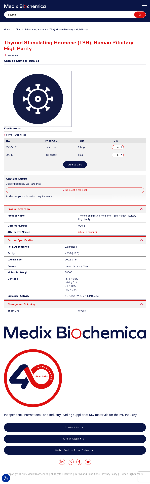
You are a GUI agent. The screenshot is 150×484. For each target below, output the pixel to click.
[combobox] (75, 14)
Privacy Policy (110, 473)
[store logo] (25, 6)
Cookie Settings (6, 478)
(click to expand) (87, 232)
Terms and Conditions (87, 473)
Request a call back (76, 189)
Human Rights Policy (131, 473)
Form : (9, 134)
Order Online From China (72, 450)
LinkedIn (62, 462)
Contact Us (72, 427)
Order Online (72, 438)
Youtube (88, 462)
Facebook (79, 462)
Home (7, 29)
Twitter (71, 462)
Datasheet (13, 55)
